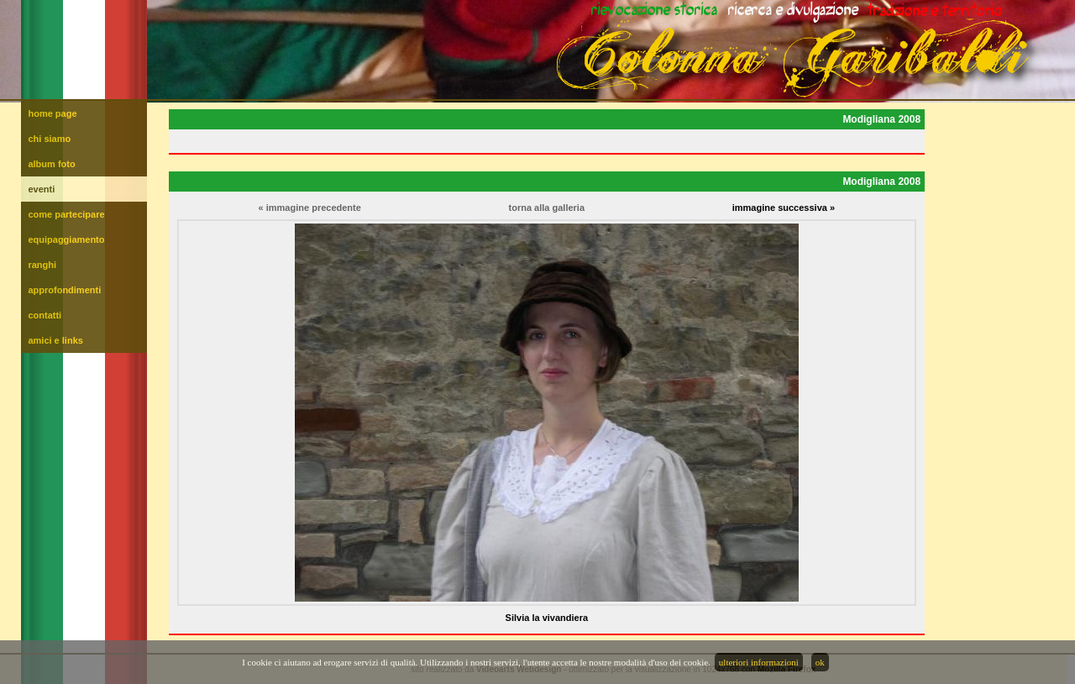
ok (820, 662)
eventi (41, 189)
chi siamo (49, 139)
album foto (51, 164)
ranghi (42, 265)
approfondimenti (64, 290)
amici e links (55, 340)
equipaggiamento (66, 239)
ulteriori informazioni (759, 662)
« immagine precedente (310, 208)
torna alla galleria (547, 208)
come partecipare (66, 214)
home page (52, 113)
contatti (44, 315)
